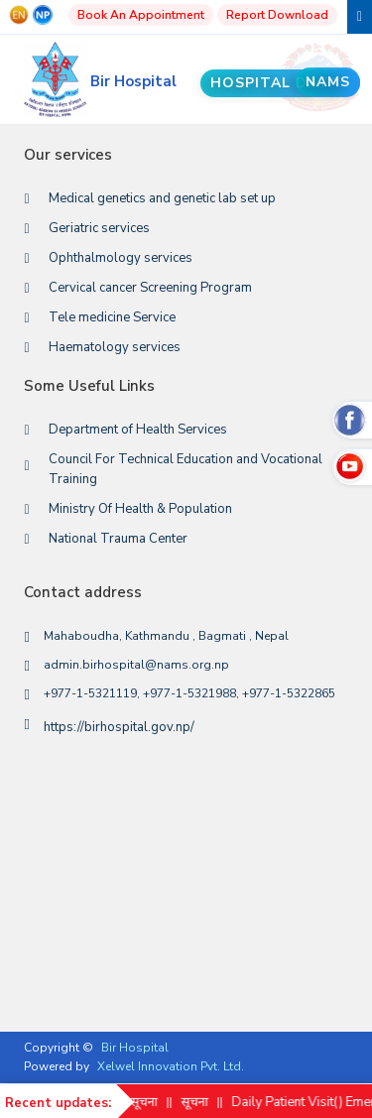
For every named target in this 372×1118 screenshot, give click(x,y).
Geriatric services (99, 228)
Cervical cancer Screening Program (150, 288)
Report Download (277, 15)
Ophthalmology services (120, 258)
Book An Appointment (140, 15)
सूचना (152, 1102)
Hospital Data (280, 82)
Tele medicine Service (112, 317)
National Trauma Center (118, 539)
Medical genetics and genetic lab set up (162, 198)
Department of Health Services (138, 429)
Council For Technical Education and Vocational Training (185, 469)
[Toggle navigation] (359, 17)
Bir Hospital (135, 1048)
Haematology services (115, 347)
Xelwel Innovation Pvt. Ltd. (170, 1066)
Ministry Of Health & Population (140, 509)
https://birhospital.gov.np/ (119, 727)
